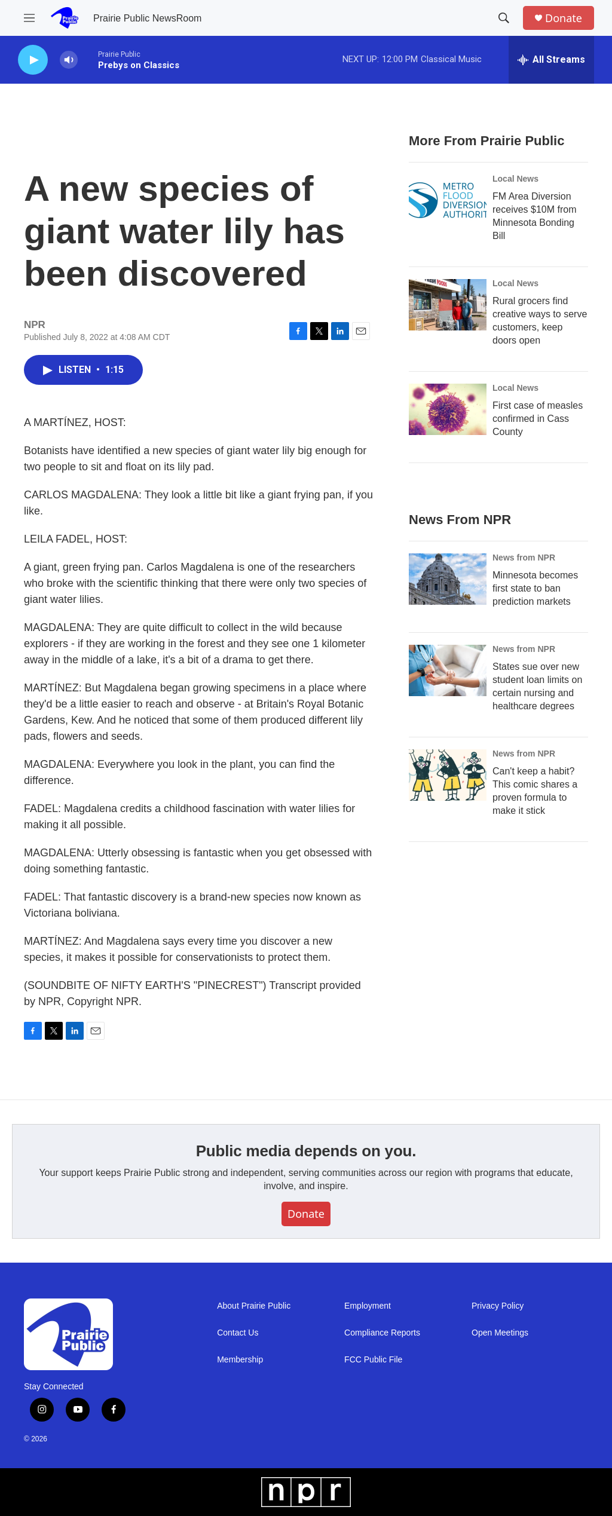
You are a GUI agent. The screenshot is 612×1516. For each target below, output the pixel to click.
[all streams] (551, 60)
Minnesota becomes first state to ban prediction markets (535, 588)
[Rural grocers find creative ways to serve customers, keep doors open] (447, 304)
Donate (563, 18)
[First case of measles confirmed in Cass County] (447, 409)
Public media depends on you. (306, 1151)
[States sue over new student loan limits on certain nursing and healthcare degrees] (447, 670)
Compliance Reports (382, 1332)
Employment (367, 1305)
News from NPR (523, 557)
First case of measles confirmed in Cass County (537, 418)
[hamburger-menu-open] (29, 18)
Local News (515, 178)
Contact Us (237, 1332)
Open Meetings (500, 1332)
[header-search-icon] (503, 18)
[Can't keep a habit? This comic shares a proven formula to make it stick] (447, 775)
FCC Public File (373, 1359)
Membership (240, 1359)
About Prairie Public (253, 1305)
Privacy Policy (498, 1305)
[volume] (69, 60)
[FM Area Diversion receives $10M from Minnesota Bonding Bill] (447, 200)
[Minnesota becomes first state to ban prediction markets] (447, 579)
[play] (32, 60)
